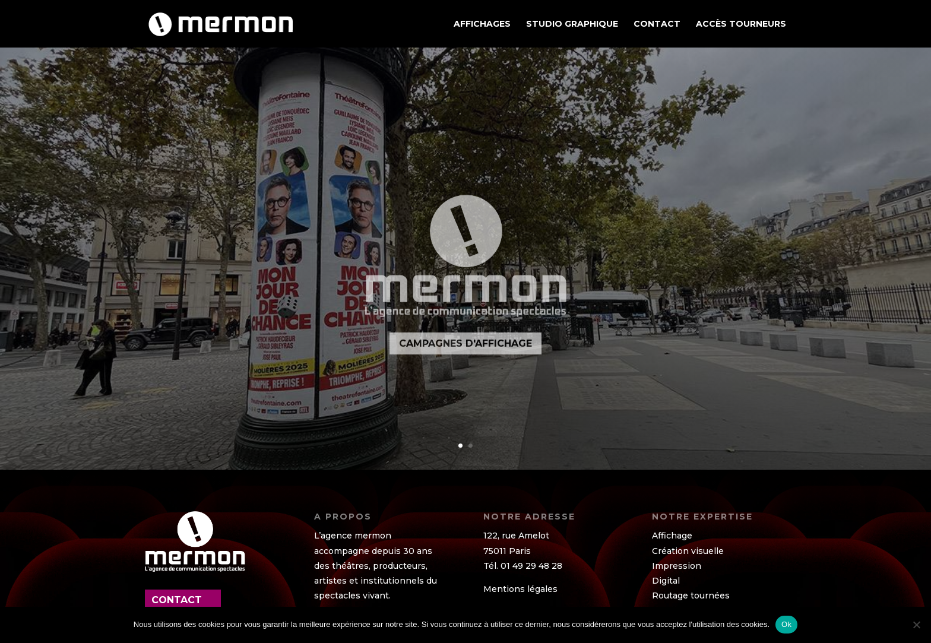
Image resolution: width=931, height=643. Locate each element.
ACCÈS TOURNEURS (741, 24)
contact (176, 600)
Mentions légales (520, 589)
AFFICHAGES (482, 24)
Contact (657, 24)
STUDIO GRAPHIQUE (572, 24)
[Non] (916, 625)
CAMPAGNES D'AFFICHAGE (465, 360)
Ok (786, 624)
